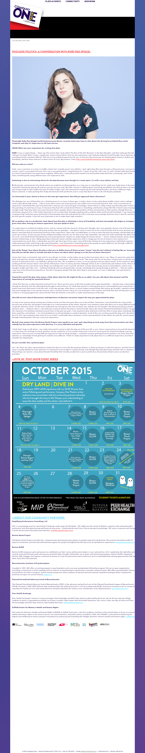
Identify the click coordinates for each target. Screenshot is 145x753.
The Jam (39, 13)
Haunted (127, 649)
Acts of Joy (36, 645)
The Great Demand (23, 743)
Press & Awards (128, 13)
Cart (94, 6)
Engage (96, 13)
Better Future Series (46, 645)
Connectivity (73, 1)
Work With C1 (50, 743)
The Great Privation (28, 743)
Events (94, 747)
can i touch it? (88, 645)
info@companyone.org (88, 751)
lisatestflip (38, 686)
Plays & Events (53, 1)
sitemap (62, 13)
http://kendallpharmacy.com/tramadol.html (71, 245)
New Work (90, 1)
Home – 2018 (131, 645)
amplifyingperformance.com (62, 530)
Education (114, 649)
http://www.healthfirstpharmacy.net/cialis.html (95, 159)
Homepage (14, 686)
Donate (110, 6)
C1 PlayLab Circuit (94, 696)
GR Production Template (118, 645)
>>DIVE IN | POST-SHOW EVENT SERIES (35, 359)
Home (14, 6)
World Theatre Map (94, 720)
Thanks (105, 13)
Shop (113, 10)
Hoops (19, 10)
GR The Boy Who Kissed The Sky (122, 639)
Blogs (93, 726)
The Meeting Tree (42, 743)
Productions (81, 747)
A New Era (26, 645)
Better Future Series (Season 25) (55, 642)
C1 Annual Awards (118, 743)
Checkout (99, 649)
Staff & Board (117, 682)
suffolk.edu (130, 616)
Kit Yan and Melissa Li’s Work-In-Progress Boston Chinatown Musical (28, 669)
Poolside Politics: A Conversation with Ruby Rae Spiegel (51, 51)
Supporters (114, 747)
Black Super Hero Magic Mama (70, 642)
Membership (43, 686)
